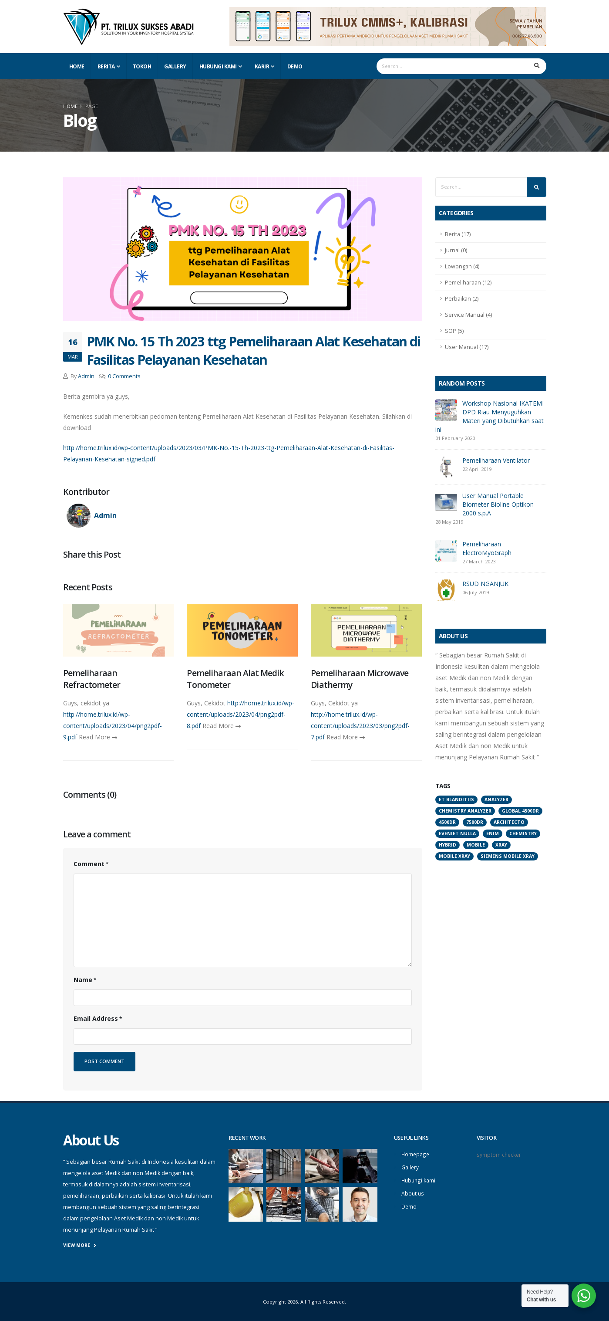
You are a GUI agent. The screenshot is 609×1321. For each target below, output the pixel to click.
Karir (262, 66)
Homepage (415, 1154)
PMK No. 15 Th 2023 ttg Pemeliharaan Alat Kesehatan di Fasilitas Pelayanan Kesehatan (254, 350)
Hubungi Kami (218, 66)
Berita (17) (458, 234)
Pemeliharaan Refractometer (91, 679)
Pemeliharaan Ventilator (496, 460)
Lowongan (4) (462, 266)
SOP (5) (454, 331)
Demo (295, 66)
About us (413, 1192)
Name (83, 980)
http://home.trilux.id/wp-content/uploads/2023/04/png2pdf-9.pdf (112, 725)
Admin (86, 376)
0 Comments (124, 376)
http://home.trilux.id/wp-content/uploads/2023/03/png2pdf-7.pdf (360, 725)
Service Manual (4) (468, 314)
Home (76, 66)
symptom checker (499, 1154)
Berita (106, 66)
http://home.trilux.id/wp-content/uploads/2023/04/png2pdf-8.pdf (240, 714)
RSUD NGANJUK (485, 583)
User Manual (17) (466, 347)
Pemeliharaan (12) (468, 282)
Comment (89, 864)
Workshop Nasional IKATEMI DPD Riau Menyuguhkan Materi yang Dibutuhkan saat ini (489, 416)
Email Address (96, 1018)
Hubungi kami (419, 1179)
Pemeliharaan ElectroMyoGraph (486, 548)
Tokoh (142, 66)
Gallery (175, 66)
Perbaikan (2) (461, 298)
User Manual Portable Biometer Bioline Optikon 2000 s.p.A (498, 504)
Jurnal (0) (456, 250)
